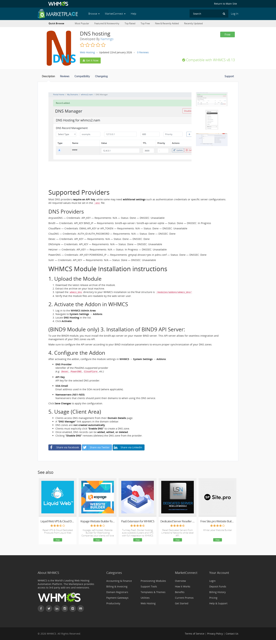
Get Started (181, 603)
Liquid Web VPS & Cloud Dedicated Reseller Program (57, 521)
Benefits (179, 592)
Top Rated (130, 23)
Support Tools (149, 586)
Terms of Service (194, 633)
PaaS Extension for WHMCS (137, 521)
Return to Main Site (225, 3)
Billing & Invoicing (116, 586)
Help (133, 13)
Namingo (107, 39)
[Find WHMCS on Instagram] (64, 608)
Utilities (145, 597)
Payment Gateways (117, 597)
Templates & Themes (153, 592)
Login (212, 580)
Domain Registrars (117, 592)
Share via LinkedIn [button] (127, 447)
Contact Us (232, 633)
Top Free (145, 23)
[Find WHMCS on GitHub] (80, 608)
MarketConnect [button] (115, 13)
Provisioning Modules (153, 580)
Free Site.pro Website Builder (217, 521)
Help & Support (218, 603)
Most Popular (82, 23)
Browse (94, 13)
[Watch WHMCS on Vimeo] (72, 608)
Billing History (217, 592)
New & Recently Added (167, 23)
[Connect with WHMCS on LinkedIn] (57, 608)
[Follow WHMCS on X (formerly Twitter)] (49, 608)
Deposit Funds (217, 586)
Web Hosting (87, 52)
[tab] (48, 77)
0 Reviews (143, 52)
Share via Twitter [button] (96, 447)
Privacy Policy (215, 633)
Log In (234, 13)
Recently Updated (193, 23)
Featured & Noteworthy (106, 23)
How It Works (182, 586)
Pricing (213, 597)
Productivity (113, 603)
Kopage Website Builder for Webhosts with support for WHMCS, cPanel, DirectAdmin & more (97, 521)
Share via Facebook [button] (64, 447)
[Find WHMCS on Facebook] (41, 608)
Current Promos (184, 597)
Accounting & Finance (119, 580)
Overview (180, 580)
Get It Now (90, 60)
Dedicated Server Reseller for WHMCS (177, 521)
